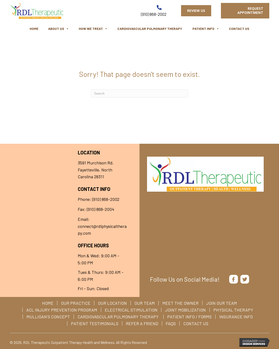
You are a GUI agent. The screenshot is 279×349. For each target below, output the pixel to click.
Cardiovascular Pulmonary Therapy (150, 29)
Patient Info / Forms (189, 316)
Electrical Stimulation (131, 310)
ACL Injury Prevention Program (61, 310)
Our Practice (75, 303)
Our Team (144, 303)
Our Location (112, 303)
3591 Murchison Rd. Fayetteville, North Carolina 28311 (96, 169)
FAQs (171, 323)
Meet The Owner (180, 303)
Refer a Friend (142, 323)
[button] (233, 279)
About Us (58, 29)
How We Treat (93, 29)
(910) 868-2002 (153, 14)
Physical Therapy (233, 310)
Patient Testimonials (94, 323)
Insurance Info (236, 316)
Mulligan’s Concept (48, 316)
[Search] (139, 93)
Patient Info (205, 29)
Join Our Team (221, 303)
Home (34, 29)
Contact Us (239, 29)
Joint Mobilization (185, 310)
